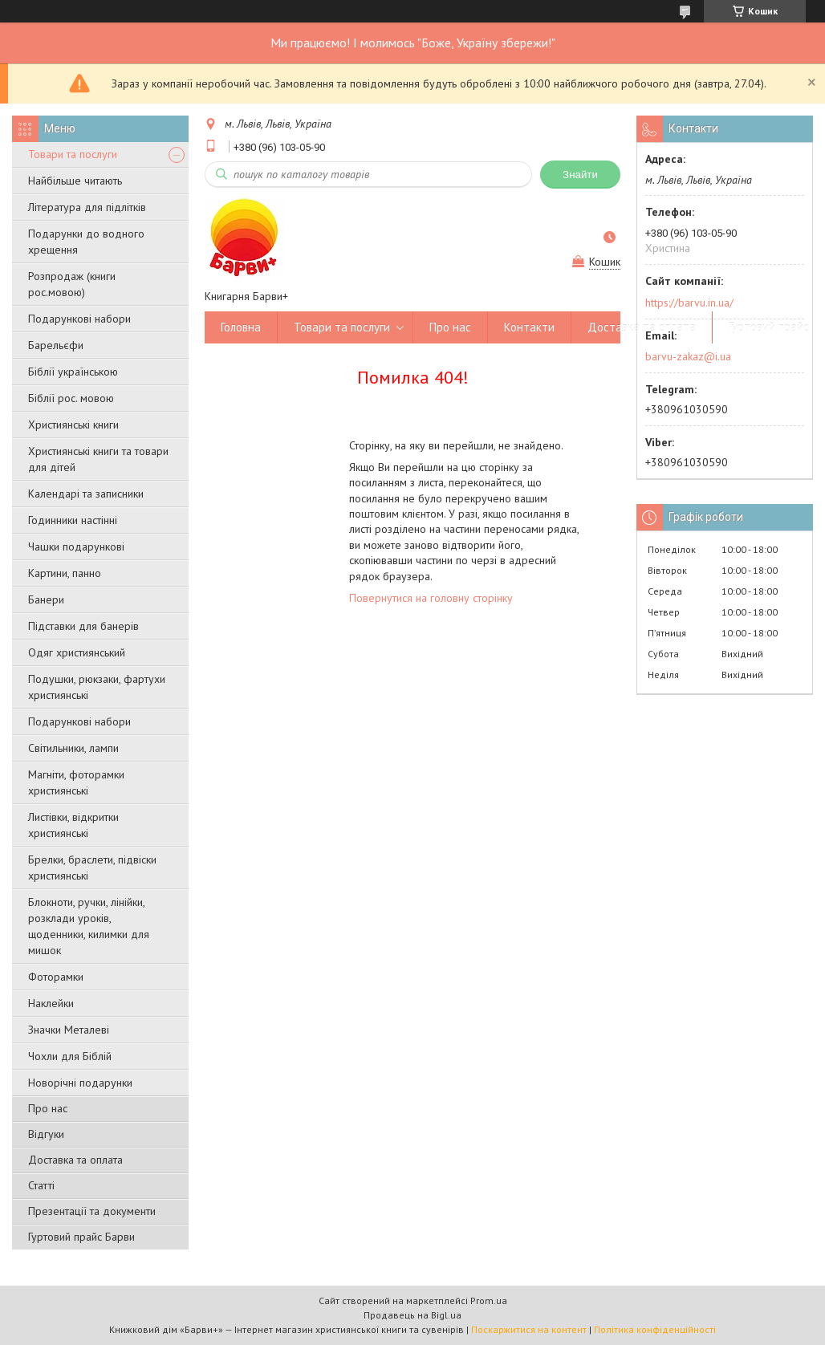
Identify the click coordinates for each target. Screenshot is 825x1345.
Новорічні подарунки (80, 1082)
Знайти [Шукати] (580, 175)
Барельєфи (55, 345)
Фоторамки (55, 976)
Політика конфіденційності (655, 1329)
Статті (41, 1185)
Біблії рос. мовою (71, 398)
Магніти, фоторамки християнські (76, 782)
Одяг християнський (76, 652)
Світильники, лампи (73, 748)
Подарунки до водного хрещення (86, 241)
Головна (241, 327)
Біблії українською (73, 371)
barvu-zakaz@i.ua (688, 356)
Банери (46, 599)
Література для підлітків (87, 207)
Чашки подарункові (76, 546)
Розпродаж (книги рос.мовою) (72, 284)
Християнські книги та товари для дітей (98, 459)
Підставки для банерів (83, 626)
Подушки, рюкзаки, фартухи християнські (96, 687)
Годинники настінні (72, 520)
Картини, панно (64, 573)
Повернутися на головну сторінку (431, 598)
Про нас (47, 1108)
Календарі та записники (86, 493)
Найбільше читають (75, 180)
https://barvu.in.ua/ (689, 302)
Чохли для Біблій (70, 1056)
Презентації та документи (92, 1211)
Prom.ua (488, 1300)
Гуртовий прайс (769, 327)
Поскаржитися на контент (529, 1329)
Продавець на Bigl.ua (412, 1315)
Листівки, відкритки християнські (73, 825)
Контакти (529, 327)
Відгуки (46, 1134)
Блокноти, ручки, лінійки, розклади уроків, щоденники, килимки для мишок (88, 926)
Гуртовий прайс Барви (81, 1236)
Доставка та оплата (75, 1159)
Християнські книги (73, 424)
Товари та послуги (72, 154)
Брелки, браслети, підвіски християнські (92, 867)
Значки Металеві (68, 1029)
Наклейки (51, 1003)
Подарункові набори (79, 318)
